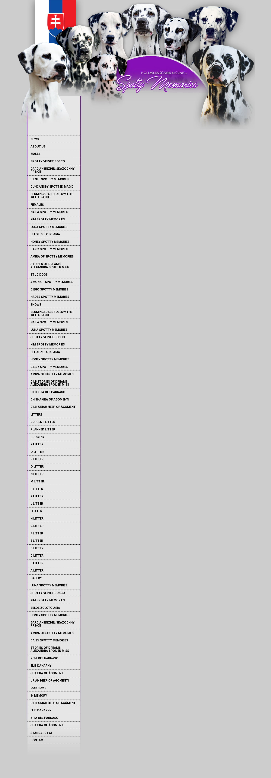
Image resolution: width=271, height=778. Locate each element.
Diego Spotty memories (49, 289)
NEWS (34, 139)
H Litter (36, 518)
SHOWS (35, 304)
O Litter (37, 466)
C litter (36, 555)
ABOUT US (38, 146)
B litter (36, 563)
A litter (36, 570)
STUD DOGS (39, 274)
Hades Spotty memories (49, 297)
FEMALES (37, 204)
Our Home (38, 688)
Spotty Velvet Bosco (47, 161)
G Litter (36, 526)
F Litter (36, 533)
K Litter (36, 496)
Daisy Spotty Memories (49, 249)
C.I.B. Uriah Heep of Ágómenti (53, 703)
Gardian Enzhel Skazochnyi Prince (52, 170)
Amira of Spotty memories (52, 256)
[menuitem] (53, 139)
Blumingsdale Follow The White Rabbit (51, 195)
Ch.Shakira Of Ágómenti (49, 399)
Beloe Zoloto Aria (45, 234)
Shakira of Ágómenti (47, 673)
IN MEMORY (38, 695)
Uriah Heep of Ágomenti (49, 680)
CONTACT (37, 740)
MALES (35, 154)
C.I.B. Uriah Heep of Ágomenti (53, 407)
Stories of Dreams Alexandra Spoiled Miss (49, 265)
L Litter (36, 489)
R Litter (36, 444)
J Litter (36, 503)
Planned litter (42, 429)
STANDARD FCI (41, 733)
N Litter (36, 474)
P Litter (36, 459)
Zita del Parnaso (44, 658)
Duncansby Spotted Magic (52, 186)
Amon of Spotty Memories (51, 282)
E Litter (36, 541)
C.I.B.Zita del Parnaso (47, 392)
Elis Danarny (40, 665)
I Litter (36, 511)
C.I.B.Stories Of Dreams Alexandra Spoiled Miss (49, 383)
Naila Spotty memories (49, 212)
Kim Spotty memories (47, 219)
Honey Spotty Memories (49, 242)
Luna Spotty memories (48, 227)
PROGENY (37, 437)
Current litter (42, 422)
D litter (36, 548)
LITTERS (36, 414)
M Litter (37, 481)
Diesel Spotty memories (49, 179)
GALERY (36, 578)
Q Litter (37, 452)
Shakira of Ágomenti (47, 725)
